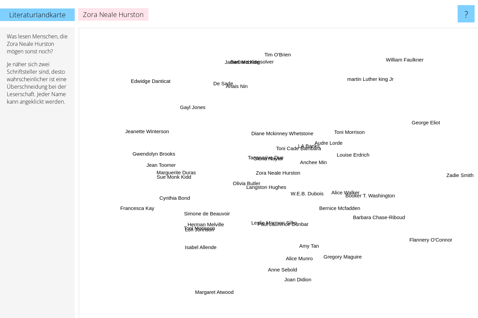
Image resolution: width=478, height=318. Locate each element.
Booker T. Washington (365, 194)
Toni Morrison (346, 124)
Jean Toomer (159, 164)
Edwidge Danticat (152, 81)
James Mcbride (243, 67)
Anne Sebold (282, 264)
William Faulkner (407, 53)
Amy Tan (309, 245)
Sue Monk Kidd (174, 175)
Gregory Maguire (339, 252)
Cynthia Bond (176, 196)
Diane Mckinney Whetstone (285, 135)
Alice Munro (299, 257)
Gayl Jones (194, 106)
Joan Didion (295, 282)
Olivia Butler (247, 180)
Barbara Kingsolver (251, 55)
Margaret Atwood (209, 295)
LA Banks (309, 146)
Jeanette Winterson (145, 132)
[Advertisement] (37, 214)
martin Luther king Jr (364, 85)
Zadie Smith (461, 173)
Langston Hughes (264, 189)
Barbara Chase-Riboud (377, 215)
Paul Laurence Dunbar (283, 225)
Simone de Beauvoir (210, 216)
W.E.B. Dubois (307, 195)
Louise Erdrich (360, 154)
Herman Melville (205, 221)
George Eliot (421, 123)
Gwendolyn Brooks (158, 153)
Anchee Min (316, 160)
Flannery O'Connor (431, 242)
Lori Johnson (200, 229)
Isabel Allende (197, 251)
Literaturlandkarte (37, 14)
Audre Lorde (334, 140)
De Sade (228, 85)
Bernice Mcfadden (339, 206)
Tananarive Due (266, 159)
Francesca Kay (140, 207)
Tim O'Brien (275, 56)
